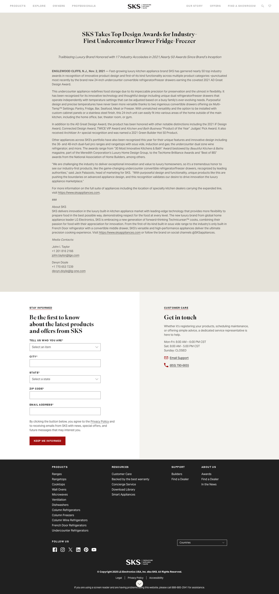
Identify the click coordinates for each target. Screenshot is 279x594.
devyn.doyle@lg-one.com (69, 271)
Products (18, 6)
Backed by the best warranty (130, 479)
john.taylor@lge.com (65, 255)
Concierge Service (124, 484)
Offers (215, 6)
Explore (39, 6)
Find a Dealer (180, 479)
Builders (177, 474)
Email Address (41, 405)
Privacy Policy (100, 421)
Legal (119, 577)
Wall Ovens (59, 489)
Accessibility (156, 577)
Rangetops (59, 479)
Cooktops (58, 484)
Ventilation (59, 500)
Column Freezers (63, 515)
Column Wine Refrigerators (70, 520)
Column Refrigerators (66, 510)
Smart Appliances (123, 494)
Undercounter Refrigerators (70, 530)
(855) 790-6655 (179, 365)
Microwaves (60, 494)
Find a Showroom (242, 6)
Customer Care (122, 474)
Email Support (179, 358)
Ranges (57, 474)
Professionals (84, 6)
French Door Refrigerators (69, 525)
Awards (206, 474)
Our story (194, 6)
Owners (59, 6)
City (33, 357)
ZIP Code (36, 389)
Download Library (123, 489)
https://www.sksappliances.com (79, 192)
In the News (209, 484)
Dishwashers (60, 505)
